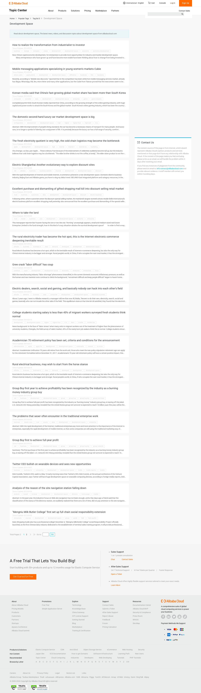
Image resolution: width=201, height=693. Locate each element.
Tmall (42, 677)
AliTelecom (106, 677)
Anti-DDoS (74, 650)
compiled (28, 99)
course (45, 422)
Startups (15, 623)
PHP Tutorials (135, 658)
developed (65, 247)
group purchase (98, 398)
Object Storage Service (92, 650)
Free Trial (45, 605)
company (36, 51)
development (56, 51)
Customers (16, 616)
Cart (151, 3)
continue (17, 271)
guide (75, 518)
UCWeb (120, 677)
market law (91, 322)
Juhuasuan (49, 677)
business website (46, 171)
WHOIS (135, 620)
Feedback (106, 620)
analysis (17, 494)
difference (72, 75)
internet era (83, 147)
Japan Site (40, 654)
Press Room (137, 616)
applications (30, 75)
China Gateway (78, 612)
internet (61, 147)
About (50, 11)
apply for (39, 346)
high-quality (92, 518)
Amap (113, 677)
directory (75, 494)
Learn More (115, 585)
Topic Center (41, 658)
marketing (94, 147)
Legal (57, 673)
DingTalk (139, 677)
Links (84, 673)
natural (90, 346)
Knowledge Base (79, 609)
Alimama (84, 677)
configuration (18, 123)
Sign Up (185, 3)
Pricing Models (17, 609)
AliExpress (59, 677)
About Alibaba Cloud (20, 605)
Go (52, 534)
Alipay (146, 677)
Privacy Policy (42, 673)
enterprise (76, 99)
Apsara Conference (19, 627)
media (80, 470)
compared (17, 99)
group (63, 398)
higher (67, 123)
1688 (78, 677)
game (86, 99)
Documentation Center (142, 605)
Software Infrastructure (103, 654)
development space (71, 51)
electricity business (98, 295)
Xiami (133, 677)
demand (55, 247)
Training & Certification (81, 631)
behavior (26, 295)
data (36, 99)
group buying (84, 398)
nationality (80, 346)
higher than (77, 123)
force (96, 271)
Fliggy (91, 677)
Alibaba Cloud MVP (140, 609)
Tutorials (120, 658)
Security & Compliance (142, 612)
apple (16, 147)
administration (19, 346)
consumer (53, 295)
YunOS (98, 677)
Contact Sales (184, 11)
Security (141, 650)
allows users (18, 75)
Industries (75, 658)
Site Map (136, 623)
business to (28, 470)
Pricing (87, 11)
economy (80, 219)
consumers (18, 518)
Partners (115, 11)
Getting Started (78, 620)
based (23, 219)
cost (40, 219)
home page (86, 494)
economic (85, 51)
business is (37, 247)
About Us (26, 673)
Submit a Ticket (108, 609)
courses (28, 518)
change (26, 51)
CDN (62, 650)
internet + (71, 147)
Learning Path (124, 654)
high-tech (88, 123)
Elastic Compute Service (45, 650)
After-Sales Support (110, 612)
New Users (139, 654)
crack (26, 271)
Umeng (127, 677)
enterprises (87, 271)
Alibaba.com (70, 677)
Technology (76, 605)
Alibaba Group (15, 677)
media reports (91, 470)
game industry (96, 99)
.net (15, 171)
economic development (101, 51)
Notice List (70, 673)
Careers (13, 673)
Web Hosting (127, 650)
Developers (88, 658)
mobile (102, 470)
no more (100, 346)
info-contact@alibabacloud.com (170, 168)
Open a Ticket (116, 574)
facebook (83, 75)
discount (98, 171)
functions (100, 75)
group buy (72, 398)
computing (39, 470)
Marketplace (101, 11)
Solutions (75, 11)
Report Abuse (107, 616)
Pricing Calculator (109, 627)
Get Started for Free (23, 576)
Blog (74, 623)
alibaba (23, 171)
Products (62, 11)
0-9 (128, 662)
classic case (28, 422)
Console (162, 3)
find (92, 75)
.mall (15, 195)
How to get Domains (79, 654)
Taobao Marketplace (30, 677)
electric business (96, 195)
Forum (105, 623)
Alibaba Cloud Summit (20, 631)
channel (58, 171)
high (59, 123)
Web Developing (105, 658)
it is (96, 123)
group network (98, 446)
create (45, 51)
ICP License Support (80, 616)
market (80, 322)
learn (72, 322)
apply (30, 346)
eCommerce (112, 650)
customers (35, 195)
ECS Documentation (58, 654)
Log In (172, 3)
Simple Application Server (52, 609)
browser (34, 494)
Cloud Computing (58, 658)
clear (46, 247)
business (17, 51)
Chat (113, 559)
